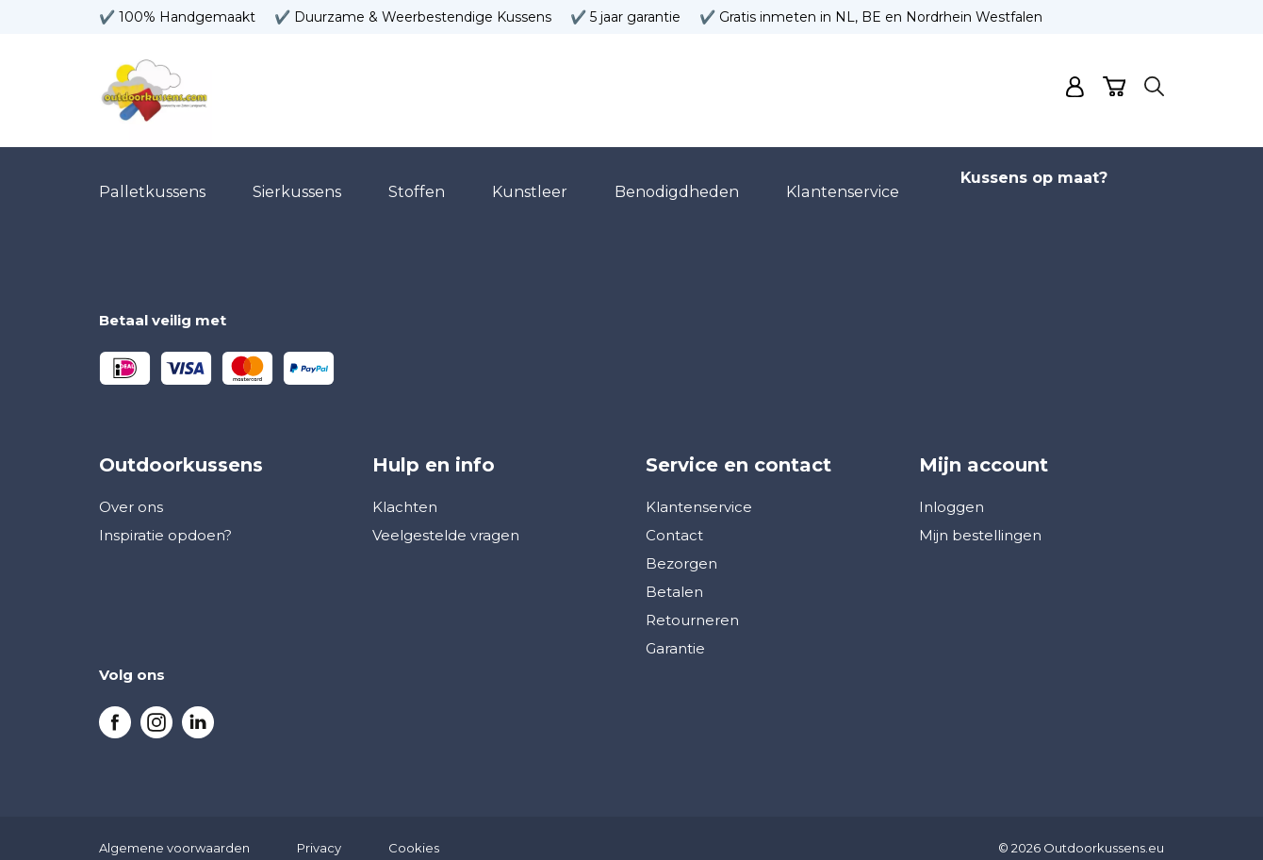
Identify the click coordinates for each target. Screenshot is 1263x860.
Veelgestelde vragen (445, 516)
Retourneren (692, 601)
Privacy (319, 828)
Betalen (674, 573)
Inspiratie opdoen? (165, 516)
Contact (674, 516)
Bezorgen (681, 545)
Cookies (413, 828)
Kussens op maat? (1033, 182)
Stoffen (415, 182)
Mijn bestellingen (980, 516)
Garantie (675, 629)
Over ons (131, 488)
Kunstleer (528, 182)
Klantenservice (841, 182)
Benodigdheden (676, 182)
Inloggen (951, 488)
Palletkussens (152, 182)
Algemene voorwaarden (174, 828)
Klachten (404, 488)
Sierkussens (296, 182)
